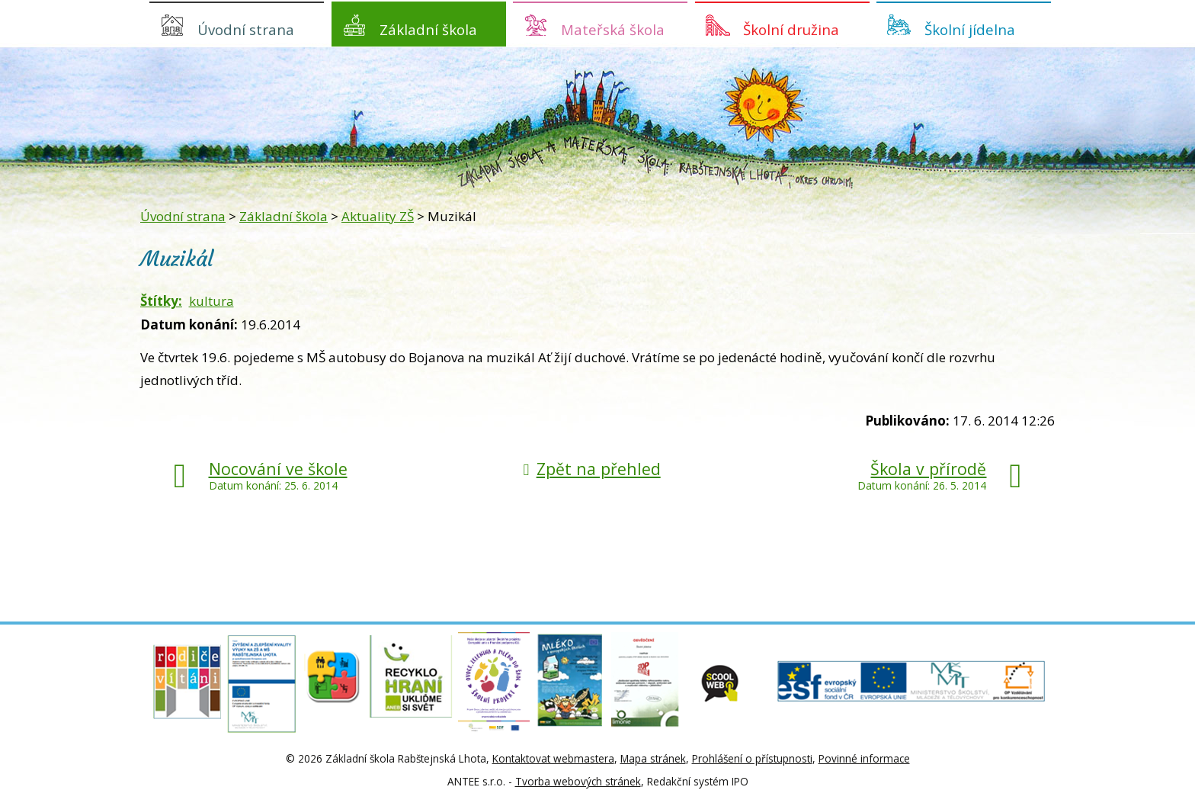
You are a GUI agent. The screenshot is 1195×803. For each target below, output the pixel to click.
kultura (211, 301)
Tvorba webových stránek (578, 781)
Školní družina (791, 29)
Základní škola (428, 29)
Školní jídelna (969, 29)
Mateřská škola (613, 29)
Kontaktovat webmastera (553, 758)
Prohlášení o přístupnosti (752, 758)
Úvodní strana (245, 29)
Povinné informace (864, 758)
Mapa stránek (653, 758)
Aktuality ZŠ (377, 216)
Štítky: (161, 301)
